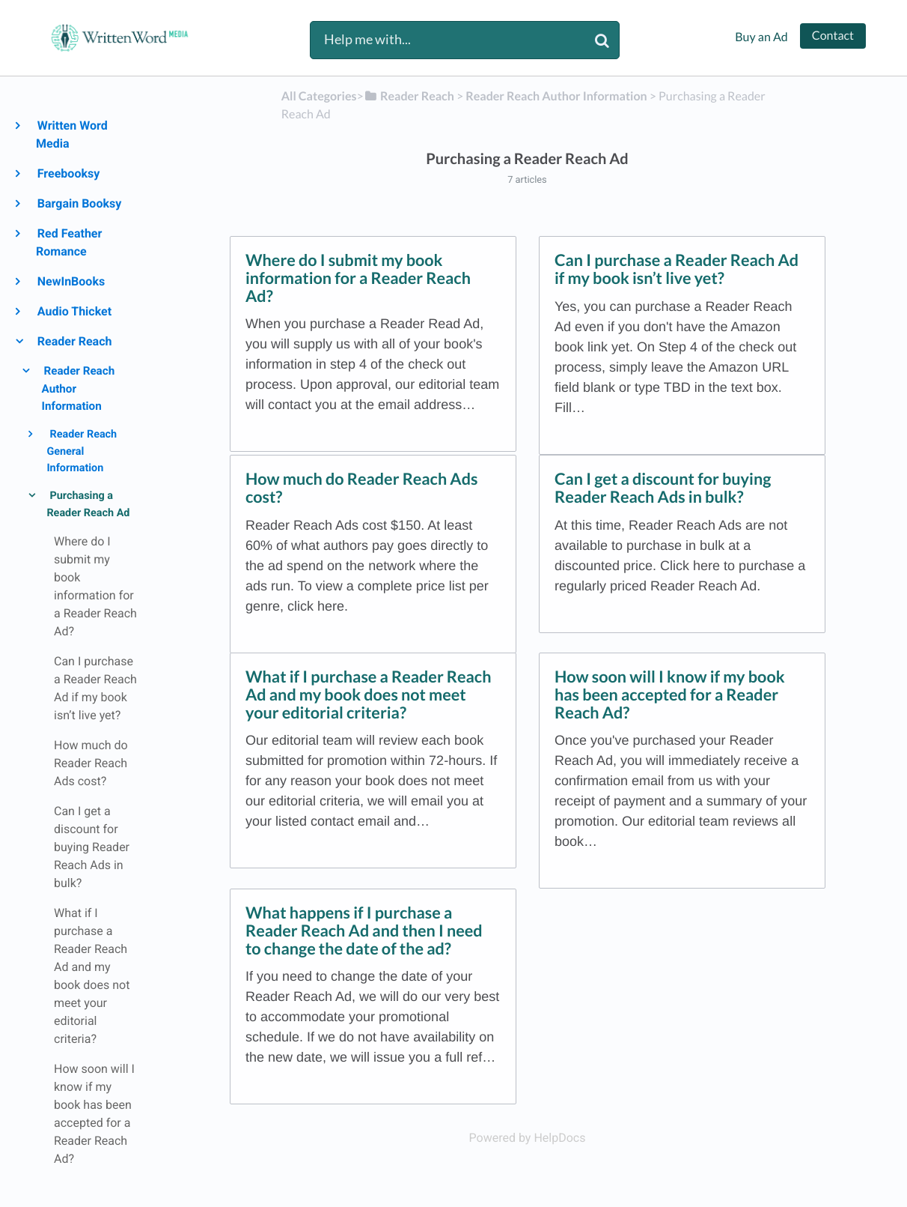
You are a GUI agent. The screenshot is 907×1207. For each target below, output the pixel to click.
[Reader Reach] (409, 96)
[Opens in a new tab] (527, 1138)
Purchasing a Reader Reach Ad (87, 504)
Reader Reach (74, 341)
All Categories (319, 96)
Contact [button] (833, 35)
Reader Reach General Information (81, 451)
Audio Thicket (74, 311)
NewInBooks (70, 281)
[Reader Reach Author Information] (556, 96)
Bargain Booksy (78, 203)
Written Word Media (72, 134)
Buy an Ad (761, 37)
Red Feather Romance (69, 242)
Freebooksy (68, 173)
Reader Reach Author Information (78, 388)
